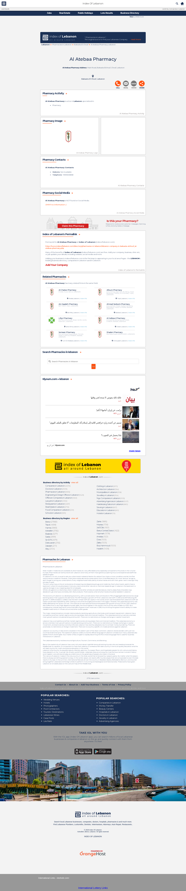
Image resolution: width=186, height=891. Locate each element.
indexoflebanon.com (105, 242)
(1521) (102, 536)
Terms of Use (108, 685)
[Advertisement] (93, 24)
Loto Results (5, 9)
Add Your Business (90, 685)
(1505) (102, 539)
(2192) (52, 543)
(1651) (103, 527)
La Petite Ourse (138, 17)
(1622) (108, 530)
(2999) (50, 537)
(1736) (102, 524)
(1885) (102, 521)
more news (134, 451)
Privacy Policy (124, 685)
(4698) (50, 524)
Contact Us (60, 685)
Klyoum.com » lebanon (55, 379)
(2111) (51, 546)
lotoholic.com (63, 878)
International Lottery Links (93, 888)
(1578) (103, 533)
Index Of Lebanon (93, 3)
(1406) (103, 548)
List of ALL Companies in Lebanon (173, 9)
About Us (73, 685)
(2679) (51, 540)
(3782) (52, 531)
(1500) (106, 545)
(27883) (51, 522)
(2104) (50, 549)
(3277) (51, 534)
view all (74, 482)
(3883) (51, 528)
